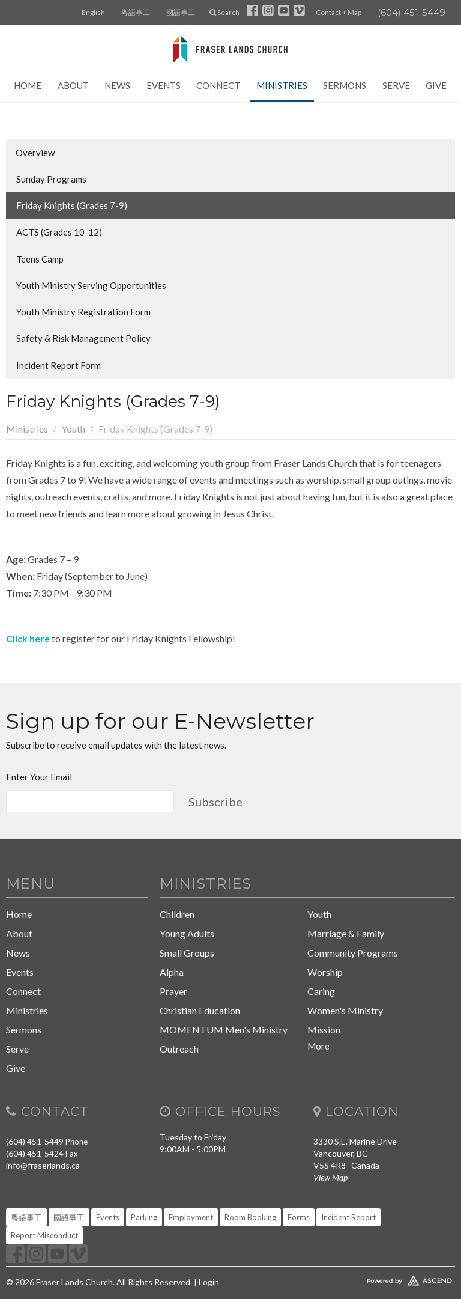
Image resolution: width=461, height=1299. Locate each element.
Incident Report (348, 1217)
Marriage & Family (345, 933)
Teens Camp (40, 259)
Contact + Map (338, 12)
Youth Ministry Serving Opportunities (91, 285)
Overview (35, 152)
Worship (325, 972)
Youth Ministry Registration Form (83, 311)
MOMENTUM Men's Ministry (224, 1029)
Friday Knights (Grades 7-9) (71, 205)
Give (436, 85)
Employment (191, 1217)
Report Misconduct (44, 1235)
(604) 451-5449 (411, 12)
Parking (144, 1217)
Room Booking (250, 1217)
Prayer (173, 991)
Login (209, 1282)
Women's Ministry (345, 1010)
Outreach (179, 1048)
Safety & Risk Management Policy (83, 338)
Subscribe (215, 801)
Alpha (172, 972)
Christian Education (200, 1010)
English (93, 12)
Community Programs (352, 952)
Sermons (344, 85)
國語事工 (180, 12)
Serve (396, 85)
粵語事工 (135, 12)
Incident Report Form (58, 365)
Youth (73, 428)
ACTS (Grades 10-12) (59, 232)
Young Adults (187, 933)
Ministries (281, 85)
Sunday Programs (51, 179)
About (73, 85)
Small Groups (187, 952)
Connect (218, 85)
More (318, 1046)
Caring (321, 991)
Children (177, 914)
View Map (330, 1177)
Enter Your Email (39, 776)
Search (224, 12)
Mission (323, 1029)
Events (163, 85)
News (117, 85)
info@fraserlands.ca (43, 1165)
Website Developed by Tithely (384, 1278)
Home (27, 85)
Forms (299, 1217)
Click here (28, 638)
